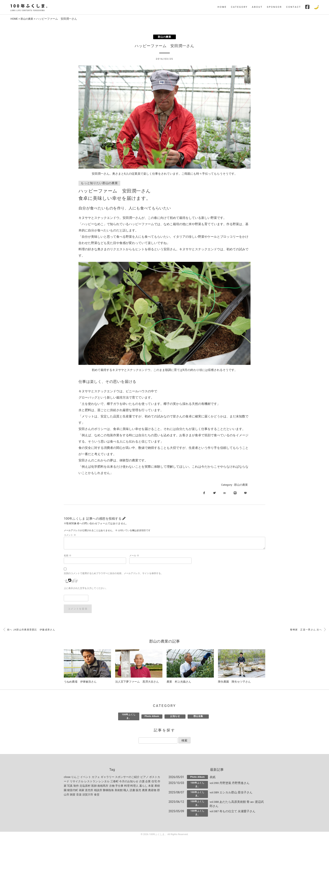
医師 (94, 786)
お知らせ (175, 717)
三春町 (114, 782)
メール (134, 556)
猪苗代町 (72, 791)
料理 (127, 786)
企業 (148, 782)
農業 (145, 791)
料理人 (134, 786)
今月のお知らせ (128, 782)
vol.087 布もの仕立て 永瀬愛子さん (233, 812)
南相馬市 (102, 786)
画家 (81, 791)
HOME (222, 7)
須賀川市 (87, 795)
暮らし (143, 786)
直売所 (89, 791)
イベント (85, 778)
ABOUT (257, 7)
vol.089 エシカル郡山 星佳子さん (231, 793)
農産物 (152, 791)
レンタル (104, 782)
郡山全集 (198, 717)
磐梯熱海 (108, 791)
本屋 (151, 786)
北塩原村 (85, 786)
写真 (70, 786)
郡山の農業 (28, 18)
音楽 (79, 795)
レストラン (91, 782)
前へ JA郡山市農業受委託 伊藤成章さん (29, 630)
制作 (76, 786)
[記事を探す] (158, 742)
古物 (112, 786)
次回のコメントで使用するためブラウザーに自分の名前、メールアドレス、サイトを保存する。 (113, 574)
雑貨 (72, 795)
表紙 (212, 778)
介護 (142, 782)
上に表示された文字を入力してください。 (86, 589)
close (67, 778)
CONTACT (293, 7)
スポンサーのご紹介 (127, 778)
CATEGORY (239, 7)
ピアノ (144, 778)
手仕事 (119, 786)
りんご (75, 778)
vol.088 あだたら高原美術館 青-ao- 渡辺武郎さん (237, 805)
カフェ (96, 778)
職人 (126, 791)
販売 (138, 791)
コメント (70, 536)
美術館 (119, 791)
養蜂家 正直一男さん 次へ (308, 630)
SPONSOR (274, 7)
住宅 (154, 782)
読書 (132, 791)
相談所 (98, 791)
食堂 (96, 795)
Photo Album (151, 717)
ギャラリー (107, 778)
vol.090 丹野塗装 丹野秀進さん (230, 784)
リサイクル (77, 782)
